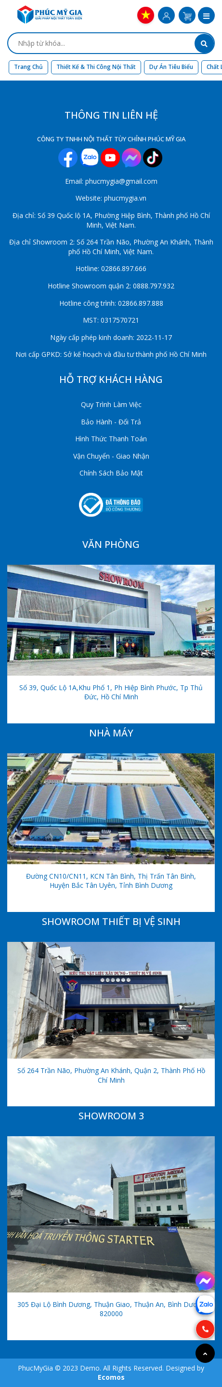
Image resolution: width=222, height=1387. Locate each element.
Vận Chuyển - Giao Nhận (111, 456)
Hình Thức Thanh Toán (111, 438)
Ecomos (111, 1377)
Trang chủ (28, 67)
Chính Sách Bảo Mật (111, 472)
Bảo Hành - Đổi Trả (111, 421)
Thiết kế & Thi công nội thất (96, 67)
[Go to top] (205, 1353)
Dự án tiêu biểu (171, 67)
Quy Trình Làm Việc (111, 404)
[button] (206, 16)
